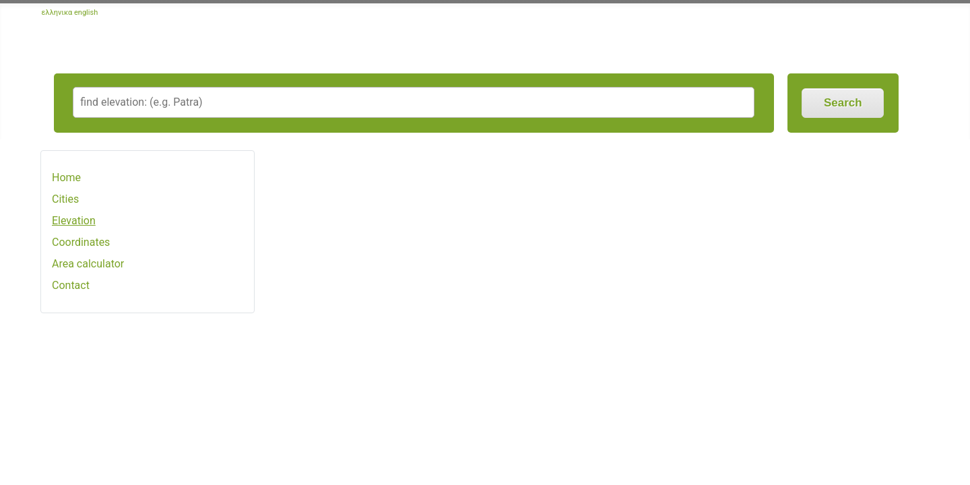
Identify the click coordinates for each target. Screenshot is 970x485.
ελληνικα (57, 12)
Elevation (74, 220)
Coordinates (81, 242)
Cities (65, 199)
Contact (71, 285)
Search (843, 102)
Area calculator (88, 263)
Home (66, 177)
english (86, 12)
